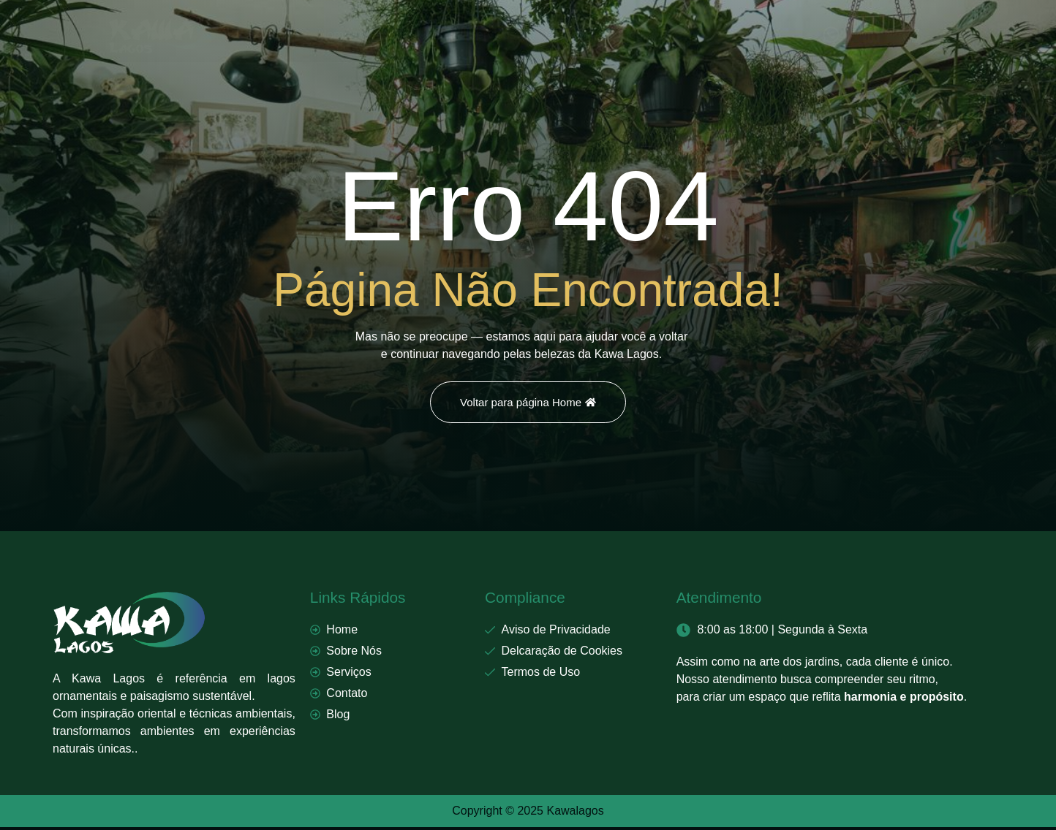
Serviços (492, 35)
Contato (567, 35)
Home (334, 35)
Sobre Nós (409, 35)
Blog (630, 35)
